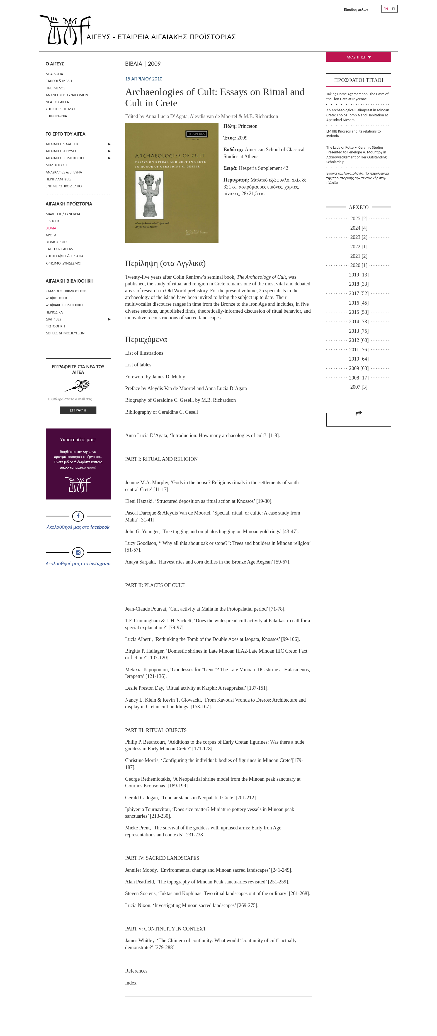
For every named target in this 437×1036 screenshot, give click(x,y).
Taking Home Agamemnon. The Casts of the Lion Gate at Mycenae (357, 96)
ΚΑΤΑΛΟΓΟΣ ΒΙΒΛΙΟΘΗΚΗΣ (66, 291)
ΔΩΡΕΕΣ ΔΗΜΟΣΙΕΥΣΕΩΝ (65, 333)
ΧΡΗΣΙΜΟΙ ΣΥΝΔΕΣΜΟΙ (63, 263)
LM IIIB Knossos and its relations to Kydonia (353, 133)
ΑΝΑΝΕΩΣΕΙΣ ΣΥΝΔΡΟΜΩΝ (67, 95)
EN (385, 8)
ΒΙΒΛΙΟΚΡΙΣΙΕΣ (57, 242)
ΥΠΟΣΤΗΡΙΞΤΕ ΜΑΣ (61, 109)
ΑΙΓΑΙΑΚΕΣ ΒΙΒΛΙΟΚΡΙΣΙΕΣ (65, 158)
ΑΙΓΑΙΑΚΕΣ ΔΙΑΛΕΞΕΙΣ (62, 144)
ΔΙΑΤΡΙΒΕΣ (53, 319)
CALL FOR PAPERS (59, 249)
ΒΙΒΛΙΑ (51, 228)
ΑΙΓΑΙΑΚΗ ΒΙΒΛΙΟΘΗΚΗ (70, 281)
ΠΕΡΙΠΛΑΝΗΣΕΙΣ (58, 179)
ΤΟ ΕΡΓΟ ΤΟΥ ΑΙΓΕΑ (66, 134)
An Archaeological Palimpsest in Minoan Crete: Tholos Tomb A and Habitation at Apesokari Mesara (357, 115)
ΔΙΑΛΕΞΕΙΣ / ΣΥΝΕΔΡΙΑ (63, 214)
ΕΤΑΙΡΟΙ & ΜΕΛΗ (59, 81)
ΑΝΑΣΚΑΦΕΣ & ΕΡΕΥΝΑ (64, 172)
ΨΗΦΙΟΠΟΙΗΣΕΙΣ (59, 298)
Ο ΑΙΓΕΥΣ (55, 64)
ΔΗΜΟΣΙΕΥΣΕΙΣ (57, 165)
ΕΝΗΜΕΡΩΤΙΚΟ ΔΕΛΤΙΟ (64, 186)
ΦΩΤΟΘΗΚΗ (55, 326)
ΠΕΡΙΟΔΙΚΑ (54, 312)
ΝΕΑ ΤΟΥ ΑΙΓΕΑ (57, 102)
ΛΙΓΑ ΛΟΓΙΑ (54, 74)
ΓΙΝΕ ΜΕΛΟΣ (55, 88)
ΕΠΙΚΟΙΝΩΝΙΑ (56, 116)
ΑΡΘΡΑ (51, 235)
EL (393, 8)
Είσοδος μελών (356, 9)
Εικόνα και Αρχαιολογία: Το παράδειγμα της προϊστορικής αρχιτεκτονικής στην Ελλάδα (357, 178)
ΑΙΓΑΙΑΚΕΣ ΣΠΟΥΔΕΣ (61, 151)
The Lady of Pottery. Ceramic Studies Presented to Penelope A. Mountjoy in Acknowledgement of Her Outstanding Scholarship (356, 154)
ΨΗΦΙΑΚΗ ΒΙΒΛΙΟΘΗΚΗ (64, 305)
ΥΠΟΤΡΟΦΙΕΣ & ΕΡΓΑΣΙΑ (65, 256)
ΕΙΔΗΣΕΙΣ (53, 221)
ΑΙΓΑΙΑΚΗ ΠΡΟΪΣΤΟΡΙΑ (69, 204)
